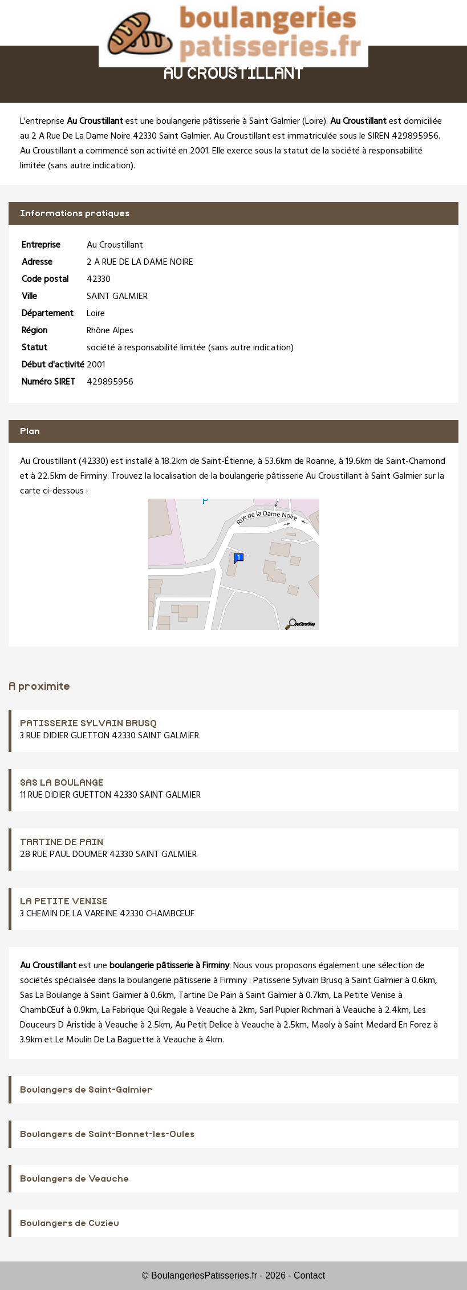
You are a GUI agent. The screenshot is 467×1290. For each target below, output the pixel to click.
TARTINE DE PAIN (61, 842)
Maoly (323, 1025)
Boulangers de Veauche (74, 1178)
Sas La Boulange (51, 995)
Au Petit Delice (203, 1025)
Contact (309, 1275)
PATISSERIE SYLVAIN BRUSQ (88, 723)
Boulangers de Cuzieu (69, 1223)
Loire (314, 121)
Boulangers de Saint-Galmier (86, 1089)
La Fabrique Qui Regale (144, 1010)
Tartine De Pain (207, 995)
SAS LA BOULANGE (62, 782)
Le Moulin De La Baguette (104, 1040)
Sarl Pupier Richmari (296, 1010)
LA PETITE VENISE (64, 901)
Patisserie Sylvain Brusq (298, 980)
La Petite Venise (365, 995)
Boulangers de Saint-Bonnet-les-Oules (107, 1134)
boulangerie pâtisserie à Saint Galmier (228, 121)
